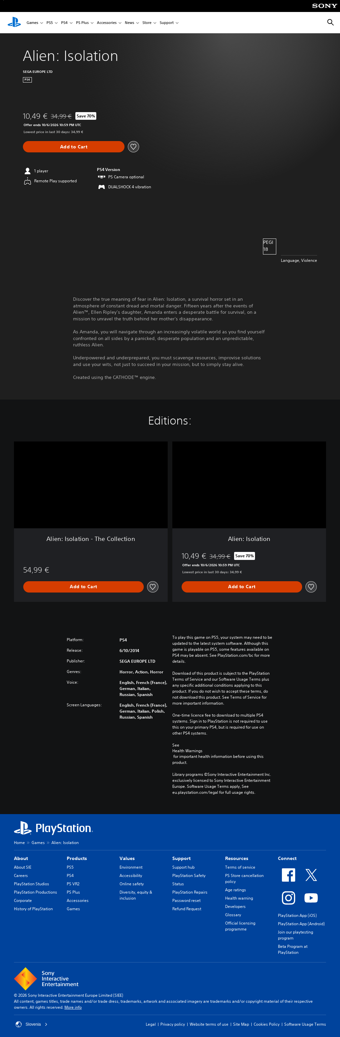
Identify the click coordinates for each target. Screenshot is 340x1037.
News (129, 22)
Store (146, 22)
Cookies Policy (267, 1024)
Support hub (183, 867)
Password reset (186, 900)
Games (32, 22)
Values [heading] (127, 858)
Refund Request (186, 909)
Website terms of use (209, 1024)
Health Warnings (187, 751)
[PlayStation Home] (14, 23)
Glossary (233, 915)
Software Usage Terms (305, 1024)
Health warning (239, 898)
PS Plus (82, 22)
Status (178, 884)
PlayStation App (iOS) (297, 915)
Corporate (23, 900)
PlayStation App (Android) (301, 924)
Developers (235, 906)
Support (167, 22)
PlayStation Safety (189, 875)
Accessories (107, 22)
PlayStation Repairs (190, 892)
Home (19, 842)
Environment (131, 867)
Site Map (241, 1024)
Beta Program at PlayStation (292, 949)
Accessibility (131, 875)
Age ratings (235, 890)
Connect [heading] (287, 858)
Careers (21, 875)
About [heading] (21, 858)
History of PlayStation (33, 909)
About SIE (22, 867)
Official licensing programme (240, 926)
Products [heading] (77, 858)
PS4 (64, 22)
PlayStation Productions (35, 892)
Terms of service (240, 867)
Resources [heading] (236, 858)
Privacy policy (172, 1024)
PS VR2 (73, 884)
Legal (151, 1024)
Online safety (132, 884)
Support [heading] (181, 858)
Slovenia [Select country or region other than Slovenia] (31, 1024)
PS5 (49, 22)
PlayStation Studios (31, 884)
